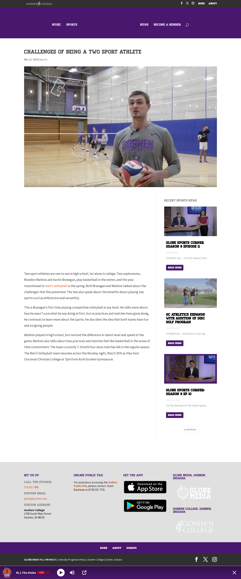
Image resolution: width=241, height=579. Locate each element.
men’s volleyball (56, 286)
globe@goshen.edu (35, 498)
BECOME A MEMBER (167, 25)
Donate (132, 548)
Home (103, 548)
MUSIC (56, 25)
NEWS (144, 25)
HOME (201, 4)
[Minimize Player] (234, 572)
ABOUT (213, 4)
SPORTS (71, 25)
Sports (43, 59)
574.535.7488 (31, 487)
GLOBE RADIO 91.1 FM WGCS (40, 559)
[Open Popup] (84, 572)
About (116, 548)
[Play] (61, 572)
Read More (175, 267)
